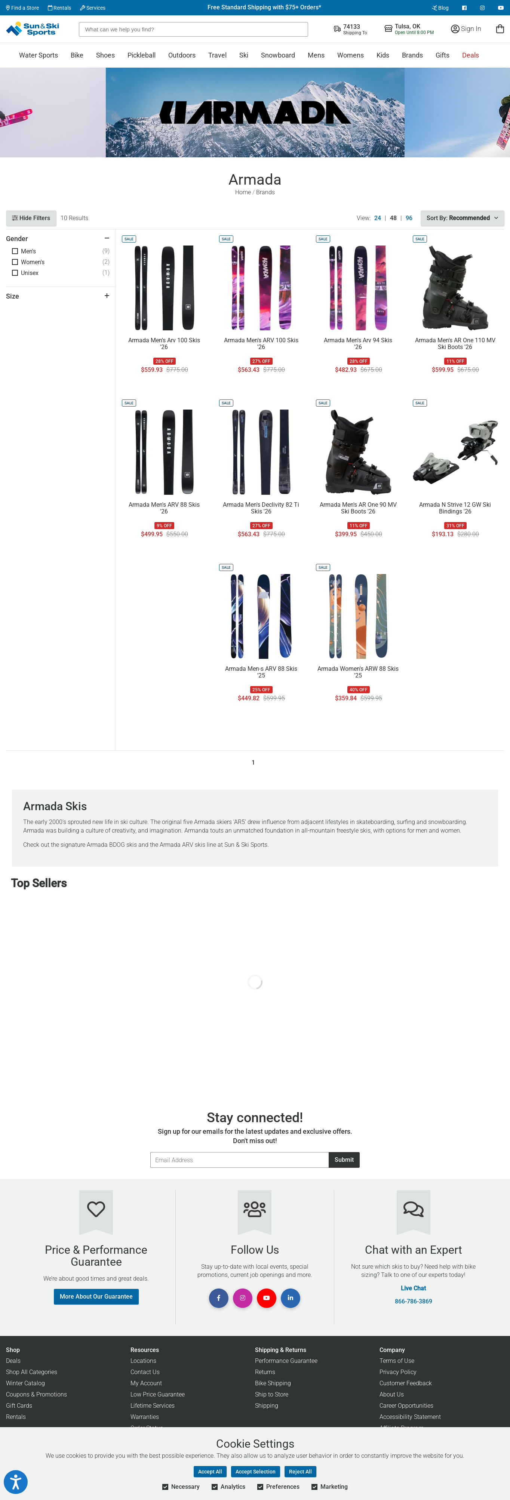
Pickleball (142, 55)
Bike (77, 55)
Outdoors (182, 55)
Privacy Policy (398, 1372)
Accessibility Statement (410, 1416)
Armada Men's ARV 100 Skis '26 (261, 344)
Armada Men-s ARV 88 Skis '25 (261, 672)
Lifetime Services (152, 1405)
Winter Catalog (25, 1383)
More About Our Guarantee (96, 1296)
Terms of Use (397, 1360)
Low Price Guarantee (157, 1394)
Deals (470, 55)
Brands (412, 55)
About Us (392, 1394)
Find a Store (22, 8)
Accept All (210, 1472)
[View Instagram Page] (482, 8)
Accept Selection (256, 1472)
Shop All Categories (31, 1372)
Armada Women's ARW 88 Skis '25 (358, 672)
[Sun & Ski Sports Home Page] (33, 28)
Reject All (300, 1472)
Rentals (59, 8)
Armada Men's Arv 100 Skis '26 (164, 344)
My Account (146, 1383)
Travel (217, 55)
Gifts (442, 55)
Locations (143, 1360)
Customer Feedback (406, 1383)
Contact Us (145, 1372)
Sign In (466, 29)
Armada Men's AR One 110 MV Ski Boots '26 (455, 344)
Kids (383, 55)
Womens (350, 55)
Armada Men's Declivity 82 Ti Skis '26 (261, 508)
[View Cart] (500, 29)
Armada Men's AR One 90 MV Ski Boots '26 (358, 508)
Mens (316, 55)
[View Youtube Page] (501, 8)
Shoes (105, 55)
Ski (243, 55)
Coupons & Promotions (36, 1394)
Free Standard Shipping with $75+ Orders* (264, 7)
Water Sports (38, 55)
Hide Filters (31, 218)
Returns (265, 1372)
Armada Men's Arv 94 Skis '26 (358, 344)
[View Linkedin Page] (290, 1298)
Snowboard (278, 55)
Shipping (266, 1405)
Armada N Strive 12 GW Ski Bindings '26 (455, 508)
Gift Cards (19, 1405)
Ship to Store (271, 1394)
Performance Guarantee (286, 1360)
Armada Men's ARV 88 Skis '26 (164, 508)
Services (92, 8)
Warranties (144, 1416)
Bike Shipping (273, 1383)
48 (393, 218)
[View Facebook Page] (464, 8)
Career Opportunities (406, 1405)
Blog (440, 8)
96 (409, 218)
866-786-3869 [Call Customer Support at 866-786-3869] (413, 1302)
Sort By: (462, 218)
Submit (344, 1159)
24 (377, 218)
